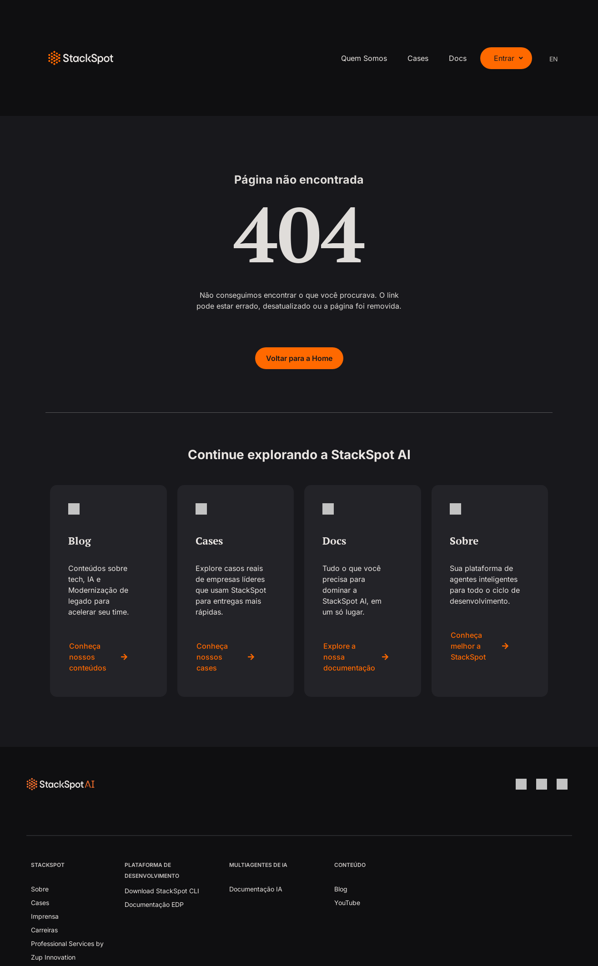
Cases (417, 58)
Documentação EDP (154, 904)
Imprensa (45, 916)
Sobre (40, 889)
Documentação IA (255, 889)
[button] (506, 58)
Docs (458, 58)
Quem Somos (364, 58)
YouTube (347, 902)
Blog (340, 889)
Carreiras (44, 930)
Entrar (508, 58)
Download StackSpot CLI (162, 891)
